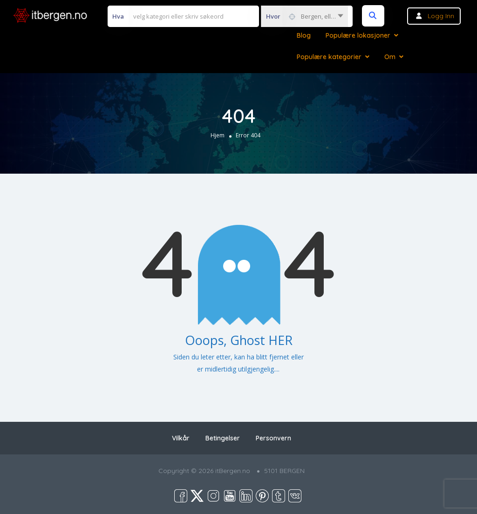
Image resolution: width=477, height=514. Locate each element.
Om (389, 57)
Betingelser (222, 438)
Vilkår (181, 438)
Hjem (218, 135)
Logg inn (441, 16)
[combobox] (304, 16)
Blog (304, 35)
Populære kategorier (329, 57)
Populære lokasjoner (358, 35)
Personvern (273, 438)
